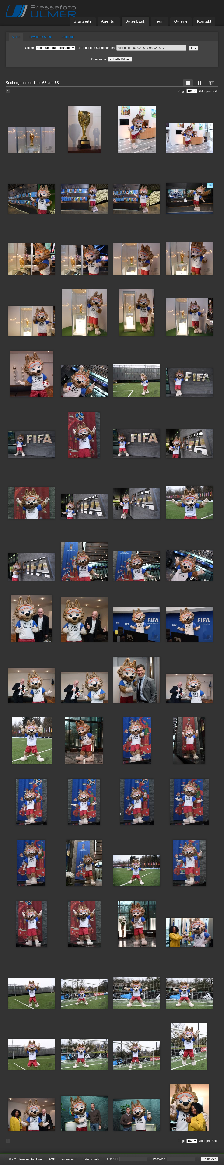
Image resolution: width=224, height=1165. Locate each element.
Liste (199, 82)
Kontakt (204, 21)
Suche (16, 37)
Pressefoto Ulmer (41, 11)
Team (160, 21)
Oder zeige (111, 59)
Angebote (68, 37)
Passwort (174, 1159)
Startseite (83, 21)
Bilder (60, 47)
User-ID (127, 1159)
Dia (211, 82)
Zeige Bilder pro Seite (198, 91)
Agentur (108, 21)
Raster (188, 82)
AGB (52, 1159)
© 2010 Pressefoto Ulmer (26, 1159)
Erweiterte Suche (40, 37)
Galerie (181, 21)
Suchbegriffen (141, 47)
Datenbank (135, 21)
